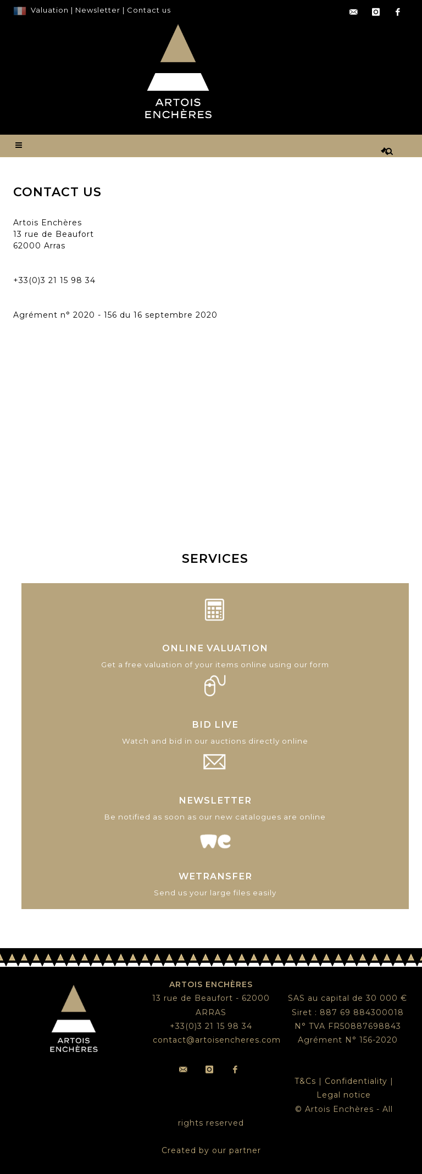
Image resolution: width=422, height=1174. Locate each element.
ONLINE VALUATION (215, 648)
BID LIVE (215, 724)
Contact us (149, 9)
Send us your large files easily (215, 892)
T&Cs (305, 1081)
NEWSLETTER (215, 800)
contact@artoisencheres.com (77, 269)
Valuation (50, 9)
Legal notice (343, 1095)
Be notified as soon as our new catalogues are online (215, 816)
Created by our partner (211, 1150)
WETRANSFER (215, 876)
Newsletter (96, 9)
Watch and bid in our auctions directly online (215, 740)
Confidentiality (356, 1081)
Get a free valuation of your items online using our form (215, 664)
